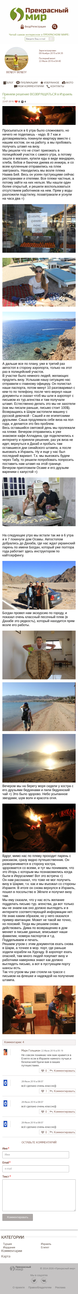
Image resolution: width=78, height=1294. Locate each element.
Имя (4, 1148)
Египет (45, 1247)
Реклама (60, 1287)
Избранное (51, 82)
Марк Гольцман (30, 1050)
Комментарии (11, 1251)
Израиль (46, 1244)
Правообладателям (39, 1287)
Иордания (9, 1247)
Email (5, 1162)
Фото (69, 82)
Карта (5, 1256)
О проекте (19, 1287)
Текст (5, 1176)
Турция (7, 1244)
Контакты (55, 86)
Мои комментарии (29, 86)
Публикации (29, 82)
